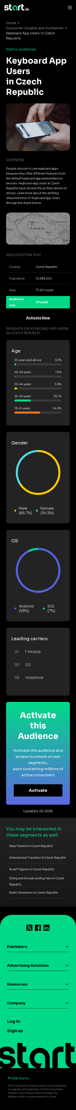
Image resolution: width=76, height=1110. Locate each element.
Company (16, 1003)
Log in (13, 1021)
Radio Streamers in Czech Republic (33, 892)
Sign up (15, 1030)
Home (11, 23)
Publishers (17, 946)
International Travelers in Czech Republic (37, 857)
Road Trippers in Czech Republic (31, 869)
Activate (38, 790)
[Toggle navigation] (69, 7)
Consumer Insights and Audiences (34, 28)
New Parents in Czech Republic (31, 846)
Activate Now (38, 318)
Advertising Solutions (28, 965)
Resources (17, 984)
